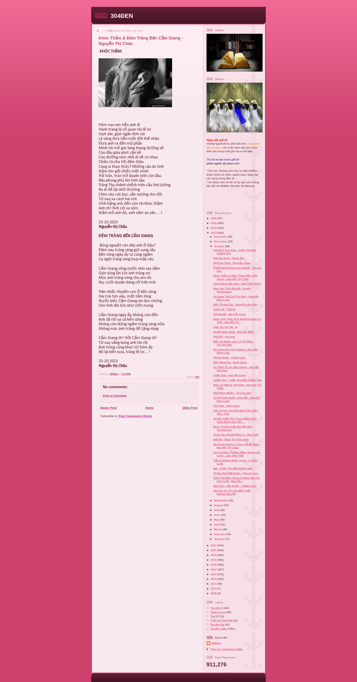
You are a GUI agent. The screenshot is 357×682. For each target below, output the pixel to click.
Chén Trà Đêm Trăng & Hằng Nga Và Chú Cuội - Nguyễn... (236, 479)
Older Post (189, 408)
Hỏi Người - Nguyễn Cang (229, 314)
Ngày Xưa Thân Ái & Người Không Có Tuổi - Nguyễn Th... (237, 320)
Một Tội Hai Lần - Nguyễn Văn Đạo (235, 304)
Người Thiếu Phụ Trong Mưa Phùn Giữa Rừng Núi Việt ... (235, 420)
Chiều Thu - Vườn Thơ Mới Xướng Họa (237, 380)
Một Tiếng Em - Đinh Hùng (230, 362)
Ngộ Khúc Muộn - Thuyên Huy (232, 392)
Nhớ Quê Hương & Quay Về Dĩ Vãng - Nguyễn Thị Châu (237, 446)
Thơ (197, 377)
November (221, 241)
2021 (214, 550)
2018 (214, 564)
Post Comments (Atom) (135, 416)
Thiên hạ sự (218, 612)
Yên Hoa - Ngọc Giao (226, 405)
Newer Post (108, 408)
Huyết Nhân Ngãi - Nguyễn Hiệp (233, 331)
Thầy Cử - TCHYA (224, 309)
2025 (214, 223)
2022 (214, 545)
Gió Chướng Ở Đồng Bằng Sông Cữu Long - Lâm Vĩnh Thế (236, 454)
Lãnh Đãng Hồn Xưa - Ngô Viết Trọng (236, 283)
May (217, 519)
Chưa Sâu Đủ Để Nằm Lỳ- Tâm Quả (235, 434)
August (219, 505)
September (221, 500)
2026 (214, 218)
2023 (214, 232)
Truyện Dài (217, 624)
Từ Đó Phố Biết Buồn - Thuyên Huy (235, 473)
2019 (214, 559)
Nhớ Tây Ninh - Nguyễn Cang (231, 262)
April (217, 524)
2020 (214, 554)
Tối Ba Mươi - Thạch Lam (229, 357)
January (219, 538)
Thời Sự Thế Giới (221, 620)
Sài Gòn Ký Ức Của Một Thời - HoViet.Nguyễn (232, 492)
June (217, 514)
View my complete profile (226, 649)
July (217, 509)
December (221, 236)
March (218, 529)
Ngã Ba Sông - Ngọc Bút (228, 258)
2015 (214, 578)
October (219, 246)
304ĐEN (121, 15)
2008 (214, 593)
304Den (216, 643)
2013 (214, 588)
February (220, 534)
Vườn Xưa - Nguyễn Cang (229, 375)
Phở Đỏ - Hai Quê (224, 336)
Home (149, 408)
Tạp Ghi (215, 607)
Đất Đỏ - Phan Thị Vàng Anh (231, 439)
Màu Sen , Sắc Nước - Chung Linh (234, 485)
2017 (214, 569)
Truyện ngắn (218, 628)
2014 (214, 583)
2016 (214, 574)
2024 (214, 227)
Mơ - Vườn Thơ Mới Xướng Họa (232, 468)
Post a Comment (115, 395)
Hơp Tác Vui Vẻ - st (225, 327)
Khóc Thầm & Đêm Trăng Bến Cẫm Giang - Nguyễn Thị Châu (235, 277)
